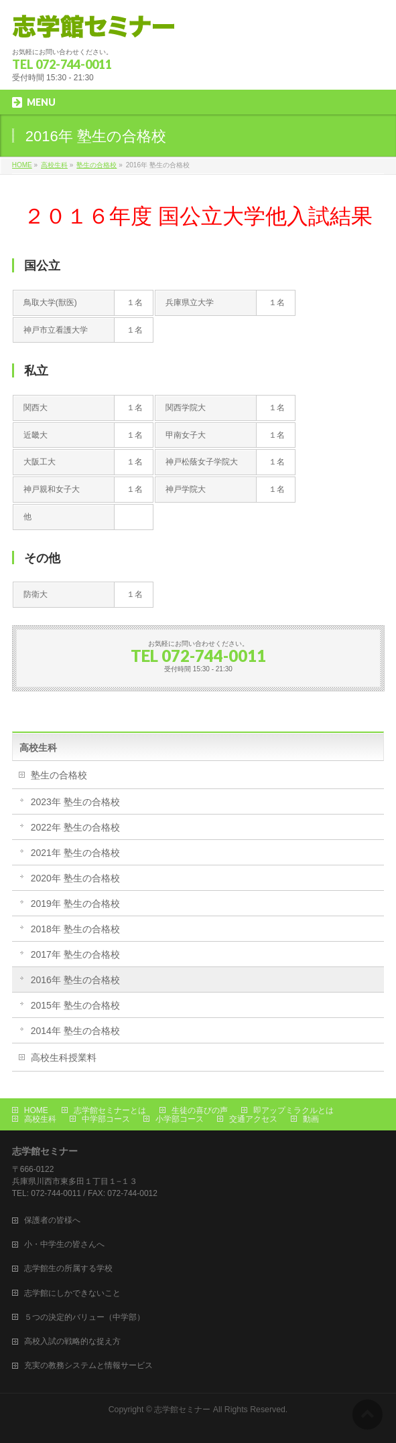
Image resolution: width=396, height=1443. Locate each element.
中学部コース (106, 1119)
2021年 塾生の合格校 (75, 852)
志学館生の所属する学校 (68, 1268)
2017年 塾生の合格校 (75, 954)
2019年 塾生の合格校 (75, 903)
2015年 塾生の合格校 (75, 1005)
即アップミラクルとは (293, 1110)
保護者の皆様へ (52, 1220)
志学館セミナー (182, 1409)
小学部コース (179, 1119)
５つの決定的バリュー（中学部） (84, 1317)
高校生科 (38, 747)
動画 (311, 1119)
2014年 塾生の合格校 (75, 1030)
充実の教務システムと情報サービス (88, 1365)
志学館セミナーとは (110, 1110)
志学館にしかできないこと (72, 1293)
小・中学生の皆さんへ (64, 1244)
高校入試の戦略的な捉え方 (72, 1341)
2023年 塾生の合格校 (75, 801)
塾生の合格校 (59, 775)
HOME (36, 1110)
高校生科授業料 (63, 1057)
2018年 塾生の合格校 (75, 929)
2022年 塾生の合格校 (75, 827)
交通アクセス (253, 1119)
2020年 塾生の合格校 (75, 878)
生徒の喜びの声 (200, 1110)
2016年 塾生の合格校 (75, 979)
